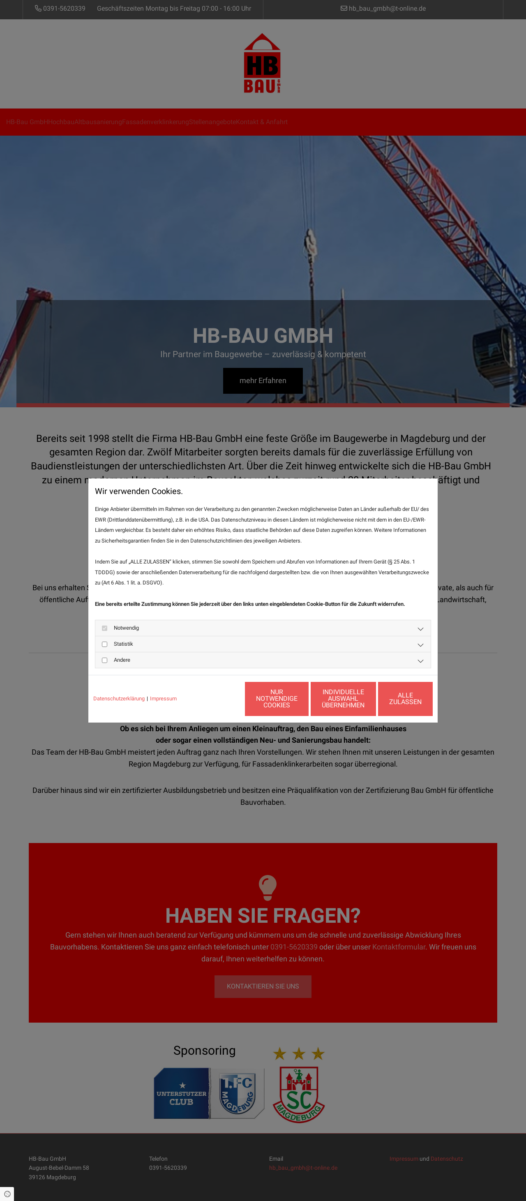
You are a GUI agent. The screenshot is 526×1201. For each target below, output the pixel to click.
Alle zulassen (395, 698)
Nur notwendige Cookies (238, 698)
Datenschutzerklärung (119, 698)
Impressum (163, 698)
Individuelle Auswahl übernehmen (316, 698)
